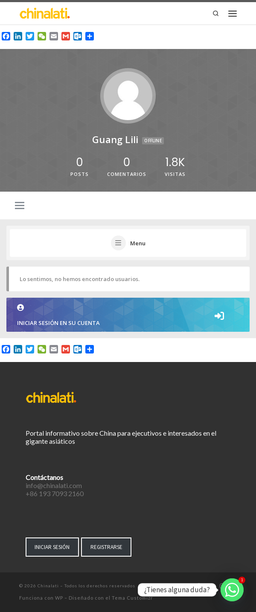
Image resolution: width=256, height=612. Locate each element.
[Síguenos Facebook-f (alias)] (198, 586)
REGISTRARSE (106, 547)
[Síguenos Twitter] (210, 586)
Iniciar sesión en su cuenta (128, 315)
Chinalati (48, 585)
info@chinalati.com (54, 485)
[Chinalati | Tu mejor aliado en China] (44, 12)
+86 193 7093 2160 (55, 493)
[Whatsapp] (232, 589)
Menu (137, 243)
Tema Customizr (132, 598)
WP (59, 598)
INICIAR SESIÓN (52, 547)
